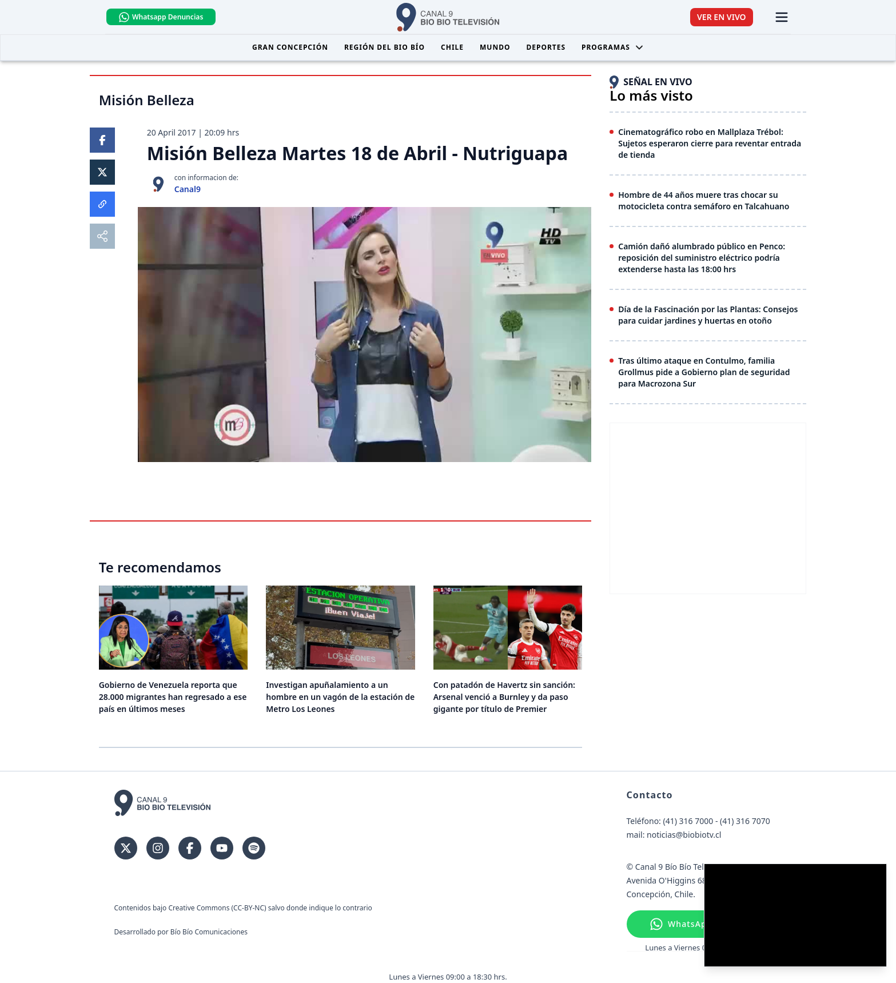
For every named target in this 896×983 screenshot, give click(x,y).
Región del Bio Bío (384, 48)
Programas (613, 48)
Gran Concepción (290, 48)
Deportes (546, 48)
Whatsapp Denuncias (170, 17)
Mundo (495, 48)
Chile (452, 48)
